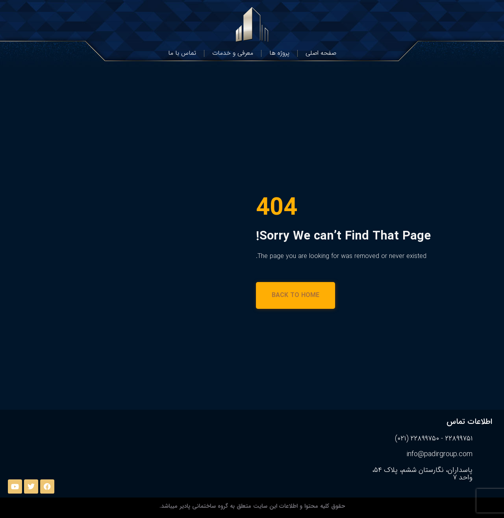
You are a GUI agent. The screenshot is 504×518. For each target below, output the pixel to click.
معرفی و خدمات (232, 53)
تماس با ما (182, 53)
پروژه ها (279, 53)
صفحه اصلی (321, 53)
